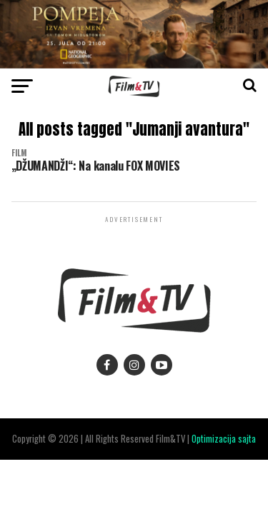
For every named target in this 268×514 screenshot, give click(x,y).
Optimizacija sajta (224, 438)
